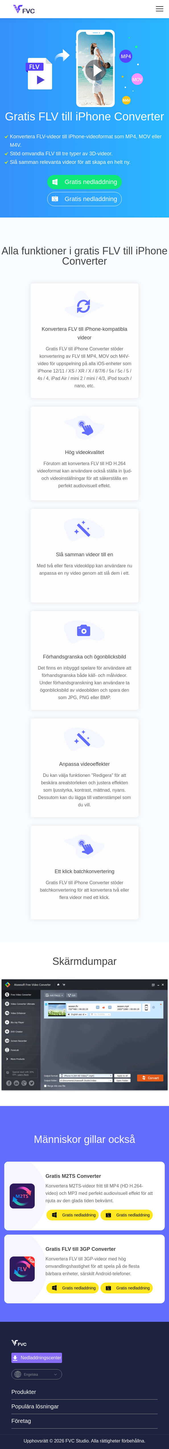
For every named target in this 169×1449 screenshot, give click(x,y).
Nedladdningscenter (36, 1358)
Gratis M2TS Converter (73, 1176)
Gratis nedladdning (91, 181)
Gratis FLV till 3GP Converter (81, 1249)
